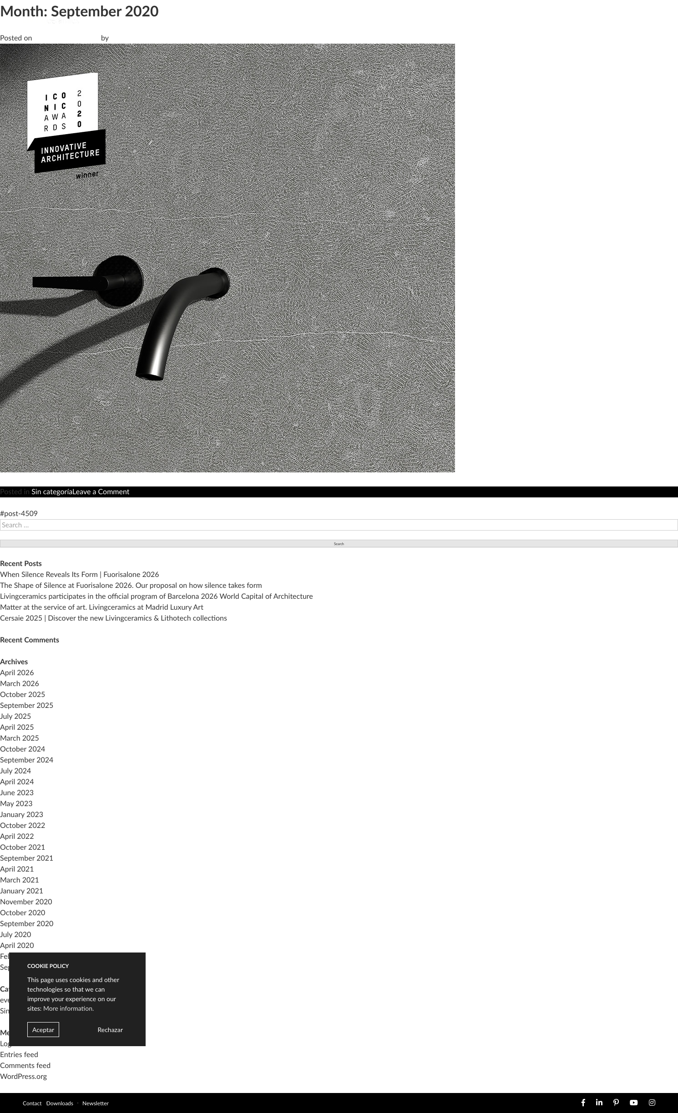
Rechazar (110, 1029)
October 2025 (22, 694)
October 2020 (22, 912)
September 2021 (26, 858)
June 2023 (17, 792)
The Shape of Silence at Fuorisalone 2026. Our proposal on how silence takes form (131, 585)
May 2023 (16, 803)
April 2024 (17, 781)
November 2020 (26, 901)
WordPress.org (23, 1076)
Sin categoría (51, 491)
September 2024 (26, 760)
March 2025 (19, 738)
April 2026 (17, 672)
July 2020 (15, 934)
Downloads (59, 1103)
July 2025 (15, 716)
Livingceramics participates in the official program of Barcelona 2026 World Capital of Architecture (156, 596)
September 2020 (26, 923)
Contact (32, 1103)
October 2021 (22, 847)
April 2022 (17, 836)
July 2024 (15, 771)
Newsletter (95, 1103)
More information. (68, 1008)
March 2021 (19, 880)
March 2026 (19, 683)
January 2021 (21, 891)
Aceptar (43, 1029)
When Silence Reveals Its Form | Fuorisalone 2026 (79, 574)
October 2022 (22, 825)
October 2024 (22, 749)
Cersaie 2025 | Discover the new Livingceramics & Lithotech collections (113, 618)
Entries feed (19, 1054)
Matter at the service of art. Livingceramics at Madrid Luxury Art (101, 607)
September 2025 (26, 705)
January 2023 (21, 814)
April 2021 (17, 869)
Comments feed (25, 1065)
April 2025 (17, 727)
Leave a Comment (100, 491)
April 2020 (17, 945)
